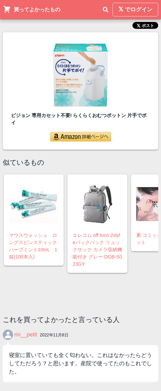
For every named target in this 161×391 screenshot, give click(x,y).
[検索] (105, 9)
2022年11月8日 (54, 335)
